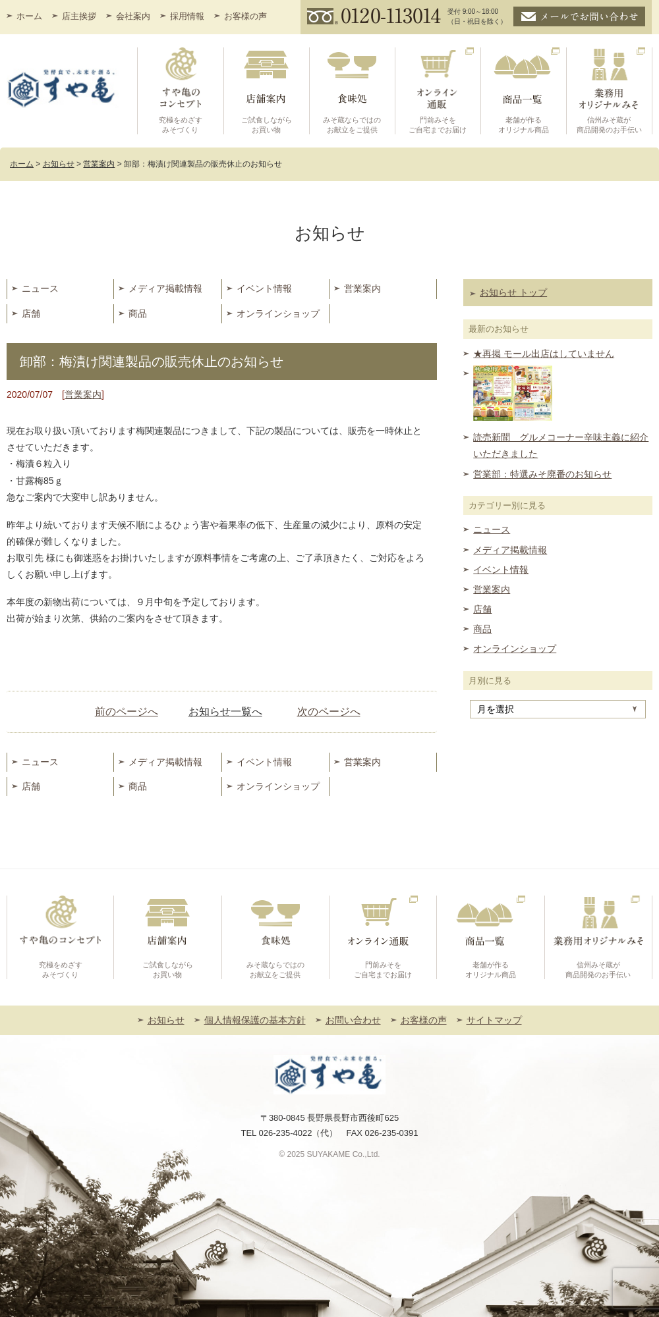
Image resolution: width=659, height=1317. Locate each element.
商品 (138, 313)
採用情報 (187, 16)
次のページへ (328, 711)
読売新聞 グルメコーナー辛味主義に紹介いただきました (560, 445)
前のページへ (126, 711)
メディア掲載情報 (165, 288)
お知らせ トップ (513, 292)
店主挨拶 (79, 16)
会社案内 (133, 16)
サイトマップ (494, 1020)
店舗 (31, 313)
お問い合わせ (353, 1020)
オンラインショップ (278, 313)
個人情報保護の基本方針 (255, 1020)
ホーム (29, 16)
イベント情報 (264, 288)
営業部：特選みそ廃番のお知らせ (542, 474)
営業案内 (362, 288)
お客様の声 (245, 16)
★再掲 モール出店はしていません (543, 353)
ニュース (40, 288)
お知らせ (166, 1020)
